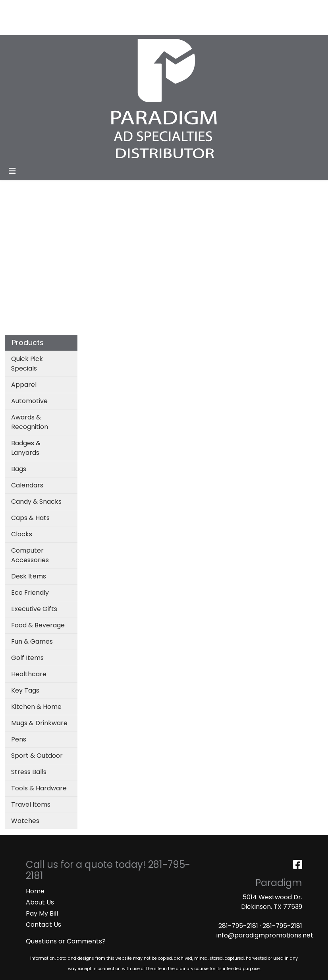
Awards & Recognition (29, 422)
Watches (25, 820)
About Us (40, 902)
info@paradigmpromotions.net (264, 935)
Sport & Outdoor (37, 755)
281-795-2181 (238, 925)
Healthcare (28, 674)
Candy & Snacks (36, 501)
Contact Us (43, 924)
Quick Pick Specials (27, 363)
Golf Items (27, 657)
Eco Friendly (30, 592)
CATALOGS (111, 8)
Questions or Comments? (66, 941)
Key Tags (25, 690)
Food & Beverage (38, 625)
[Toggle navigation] (12, 171)
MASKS (62, 26)
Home (35, 891)
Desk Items (28, 576)
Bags (18, 469)
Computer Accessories (30, 555)
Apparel (24, 384)
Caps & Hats (30, 517)
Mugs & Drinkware (39, 723)
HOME (17, 8)
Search (217, 8)
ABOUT (43, 8)
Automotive (29, 401)
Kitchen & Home (36, 706)
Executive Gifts (34, 608)
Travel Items (30, 804)
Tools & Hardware (39, 788)
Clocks (21, 534)
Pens (18, 739)
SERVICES (73, 8)
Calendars (27, 485)
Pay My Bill (42, 913)
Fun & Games (32, 641)
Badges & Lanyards (26, 448)
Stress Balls (28, 771)
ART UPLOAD (27, 26)
